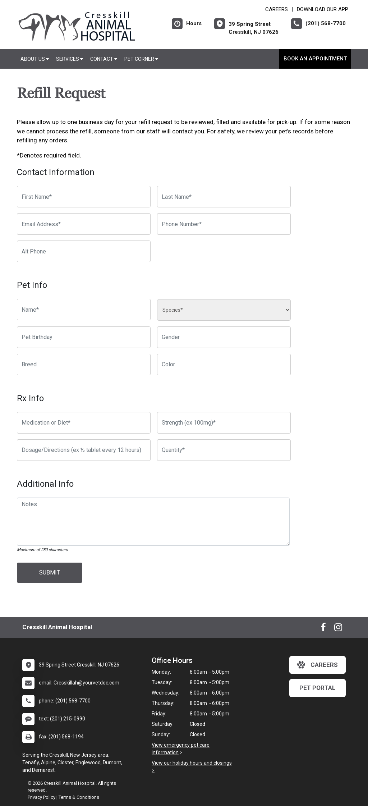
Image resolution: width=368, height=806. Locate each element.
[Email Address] (84, 224)
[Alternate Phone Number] (84, 251)
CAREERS (276, 9)
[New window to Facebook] (323, 629)
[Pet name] (84, 309)
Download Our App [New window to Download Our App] (322, 9)
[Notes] (153, 522)
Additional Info (45, 484)
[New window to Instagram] (338, 629)
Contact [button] (103, 59)
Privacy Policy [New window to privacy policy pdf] (41, 797)
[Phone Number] (224, 224)
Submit (49, 572)
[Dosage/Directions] (84, 450)
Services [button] (69, 59)
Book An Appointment (315, 58)
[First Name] (84, 196)
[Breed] (84, 364)
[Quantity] (224, 450)
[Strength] (224, 423)
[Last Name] (224, 196)
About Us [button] (34, 59)
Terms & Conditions (79, 797)
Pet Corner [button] (141, 59)
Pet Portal (317, 687)
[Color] (224, 364)
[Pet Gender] (224, 337)
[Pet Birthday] (84, 337)
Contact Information (56, 172)
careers (317, 665)
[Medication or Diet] (84, 423)
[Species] (224, 310)
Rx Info (30, 398)
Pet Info (32, 285)
